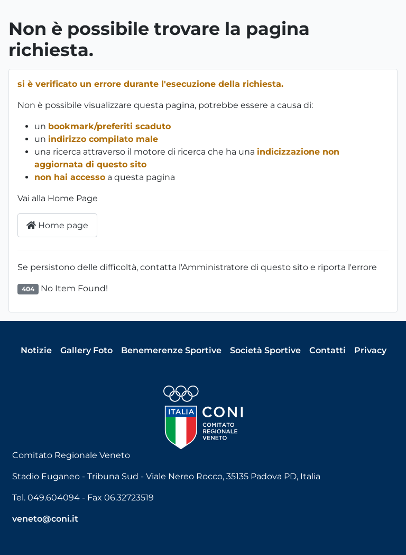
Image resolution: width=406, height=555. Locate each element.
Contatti (327, 350)
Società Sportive (265, 350)
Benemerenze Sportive (171, 350)
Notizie (36, 350)
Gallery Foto (86, 350)
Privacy (370, 350)
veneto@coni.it (45, 519)
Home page (57, 225)
